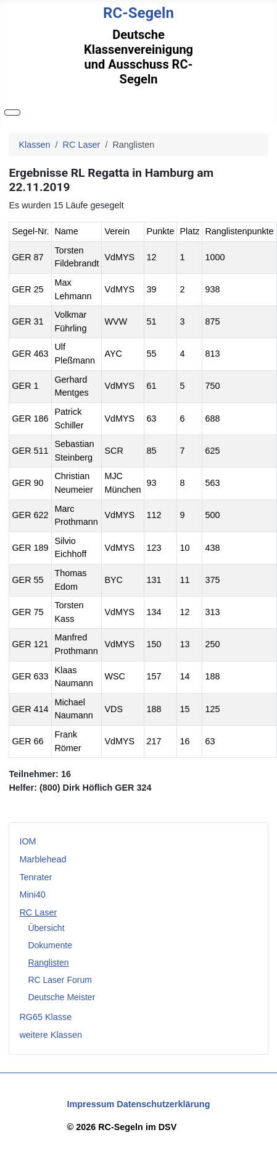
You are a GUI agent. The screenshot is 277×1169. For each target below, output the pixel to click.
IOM (27, 841)
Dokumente (50, 945)
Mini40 (32, 894)
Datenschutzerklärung (163, 1104)
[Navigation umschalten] (12, 112)
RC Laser (38, 912)
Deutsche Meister (61, 997)
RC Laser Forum (59, 980)
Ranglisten (48, 962)
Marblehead (42, 859)
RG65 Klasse (45, 1017)
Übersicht (46, 928)
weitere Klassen (50, 1035)
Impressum (91, 1104)
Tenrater (35, 877)
